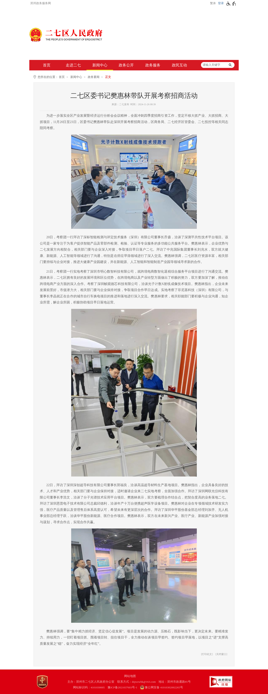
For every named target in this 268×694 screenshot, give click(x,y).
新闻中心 (99, 65)
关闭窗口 (221, 654)
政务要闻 (93, 77)
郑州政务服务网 (40, 3)
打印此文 (207, 654)
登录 (221, 3)
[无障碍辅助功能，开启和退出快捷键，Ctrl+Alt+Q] (231, 3)
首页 (46, 65)
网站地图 (130, 676)
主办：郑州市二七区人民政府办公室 (90, 681)
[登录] (220, 3)
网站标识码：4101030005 (89, 687)
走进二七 (73, 65)
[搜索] (230, 65)
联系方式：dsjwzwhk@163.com (136, 681)
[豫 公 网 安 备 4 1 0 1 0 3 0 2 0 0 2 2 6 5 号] (163, 687)
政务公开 (126, 65)
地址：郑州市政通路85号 (174, 681)
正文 (108, 77)
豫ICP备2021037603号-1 (122, 687)
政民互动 (179, 65)
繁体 (213, 3)
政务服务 (152, 65)
